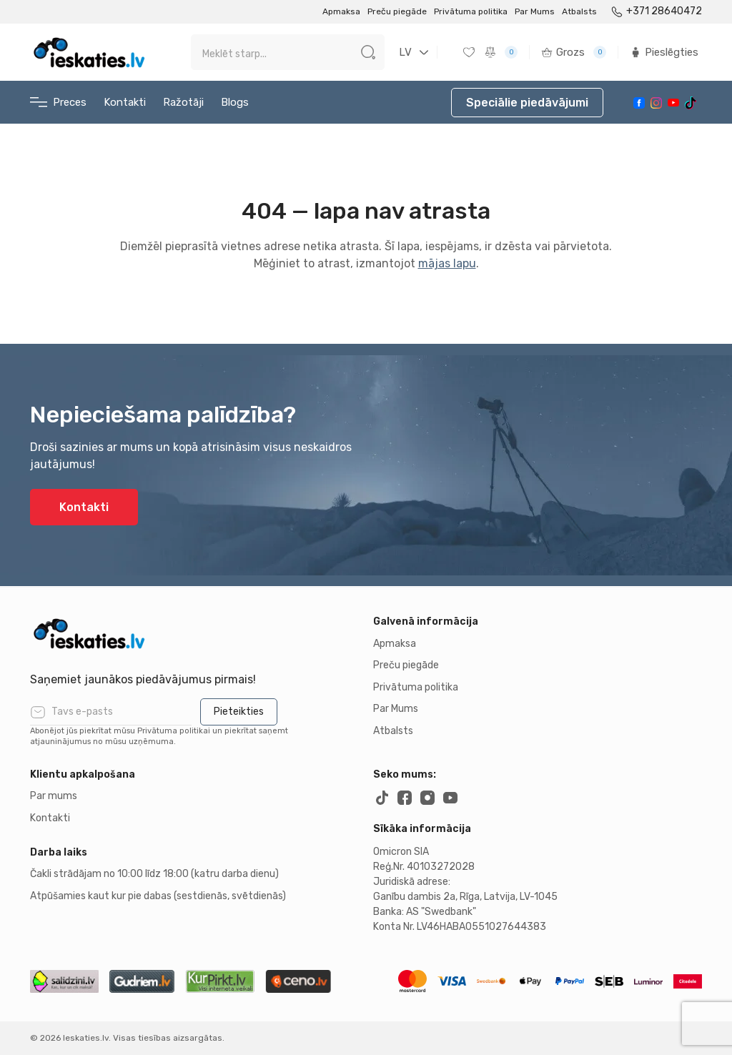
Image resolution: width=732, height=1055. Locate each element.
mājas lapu (447, 263)
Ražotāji (183, 102)
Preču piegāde (397, 11)
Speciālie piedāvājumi (527, 102)
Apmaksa (341, 11)
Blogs (235, 102)
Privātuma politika (471, 11)
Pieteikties (239, 711)
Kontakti (125, 102)
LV (405, 52)
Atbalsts (579, 11)
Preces (58, 103)
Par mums (53, 796)
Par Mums (535, 11)
